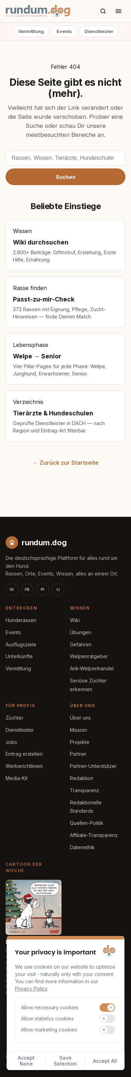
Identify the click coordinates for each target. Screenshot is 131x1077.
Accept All (105, 1061)
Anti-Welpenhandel (92, 668)
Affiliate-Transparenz (94, 835)
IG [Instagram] (12, 589)
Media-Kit (17, 778)
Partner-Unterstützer (93, 766)
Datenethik (82, 847)
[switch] (107, 1007)
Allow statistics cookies (47, 1018)
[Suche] (103, 11)
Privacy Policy (31, 989)
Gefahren (81, 644)
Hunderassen (21, 620)
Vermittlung (31, 31)
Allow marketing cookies (49, 1030)
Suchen (65, 177)
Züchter (14, 718)
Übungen (80, 632)
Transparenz (84, 790)
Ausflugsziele (21, 644)
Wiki (75, 620)
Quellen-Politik (86, 823)
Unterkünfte (19, 656)
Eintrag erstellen (24, 754)
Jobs (11, 742)
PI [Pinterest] (42, 589)
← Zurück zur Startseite (65, 462)
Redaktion (81, 778)
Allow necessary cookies (50, 1007)
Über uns (80, 718)
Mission (78, 730)
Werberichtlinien (24, 766)
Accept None (26, 1061)
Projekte (79, 742)
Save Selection (65, 1061)
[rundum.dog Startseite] (38, 11)
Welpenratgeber (89, 656)
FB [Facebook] (27, 589)
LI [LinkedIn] (58, 589)
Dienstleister (99, 31)
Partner (78, 754)
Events (64, 31)
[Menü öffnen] (118, 11)
